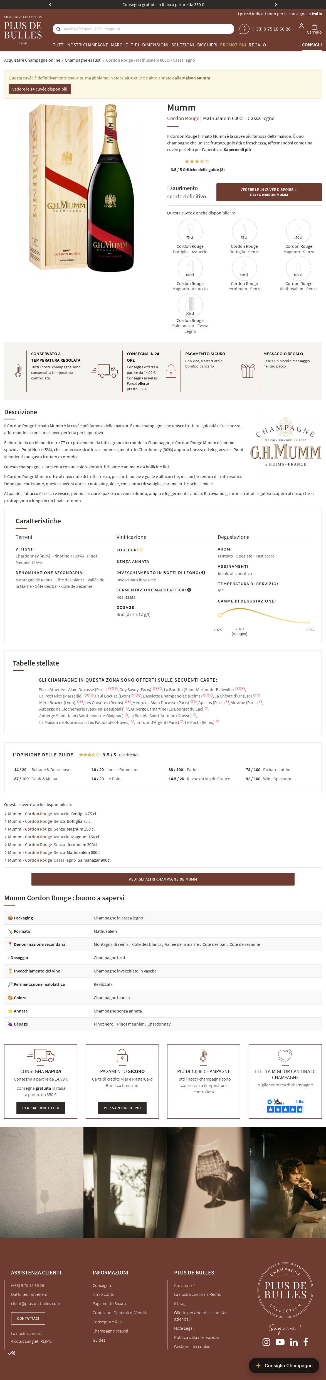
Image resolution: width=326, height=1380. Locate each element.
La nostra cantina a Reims (197, 1294)
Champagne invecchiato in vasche (125, 971)
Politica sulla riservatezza (196, 1337)
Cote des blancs (147, 944)
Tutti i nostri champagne (80, 45)
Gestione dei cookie (192, 1346)
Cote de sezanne (244, 944)
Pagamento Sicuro (109, 1303)
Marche (119, 45)
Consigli (312, 45)
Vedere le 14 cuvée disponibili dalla (269, 192)
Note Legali (184, 1328)
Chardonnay (159, 1024)
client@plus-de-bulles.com (35, 1303)
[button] (11, 1353)
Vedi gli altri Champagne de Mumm (163, 879)
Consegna (102, 1285)
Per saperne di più (40, 1107)
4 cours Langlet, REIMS (31, 1341)
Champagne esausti (110, 1331)
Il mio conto (104, 1294)
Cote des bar (214, 944)
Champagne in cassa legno (118, 918)
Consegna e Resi (107, 1321)
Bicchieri (207, 45)
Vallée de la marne (182, 944)
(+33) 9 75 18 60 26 (27, 1285)
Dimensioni (155, 45)
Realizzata (103, 984)
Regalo (257, 45)
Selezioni (182, 45)
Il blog (180, 1303)
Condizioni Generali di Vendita (121, 1312)
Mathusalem (105, 931)
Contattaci (28, 1318)
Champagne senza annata (118, 1011)
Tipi (135, 45)
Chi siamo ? (184, 1285)
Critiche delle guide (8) (198, 169)
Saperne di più (237, 149)
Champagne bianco (112, 997)
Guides (99, 1340)
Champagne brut (109, 957)
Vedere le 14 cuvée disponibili (39, 89)
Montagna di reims (111, 944)
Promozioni (233, 45)
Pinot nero (104, 1024)
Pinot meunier (131, 1024)
